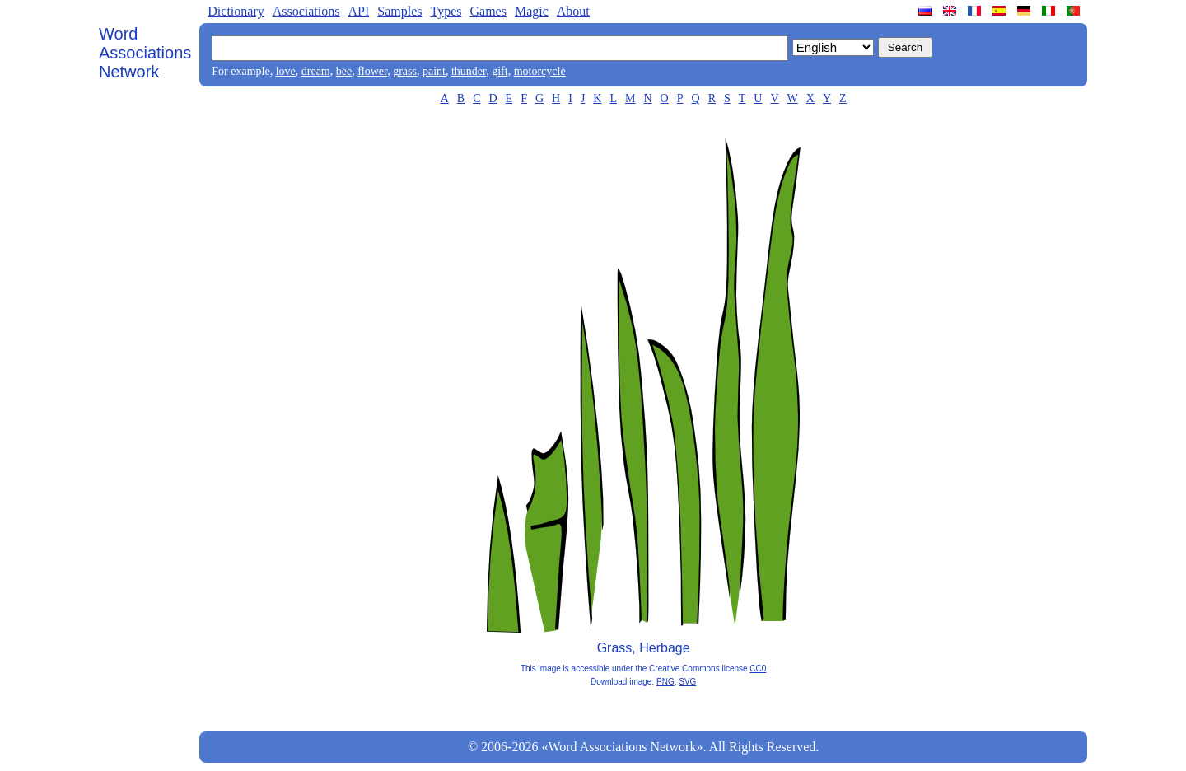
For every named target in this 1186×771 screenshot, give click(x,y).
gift (499, 71)
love (286, 71)
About (573, 11)
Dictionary (236, 11)
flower (372, 71)
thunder (468, 71)
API (358, 11)
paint (434, 71)
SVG (687, 681)
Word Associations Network (145, 53)
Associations (306, 11)
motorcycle (540, 71)
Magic (532, 11)
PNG (665, 681)
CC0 (757, 668)
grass (405, 71)
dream (315, 71)
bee (344, 71)
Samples (399, 11)
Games (487, 11)
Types (445, 11)
